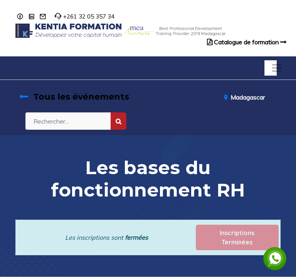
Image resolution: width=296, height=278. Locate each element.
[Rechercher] (118, 121)
